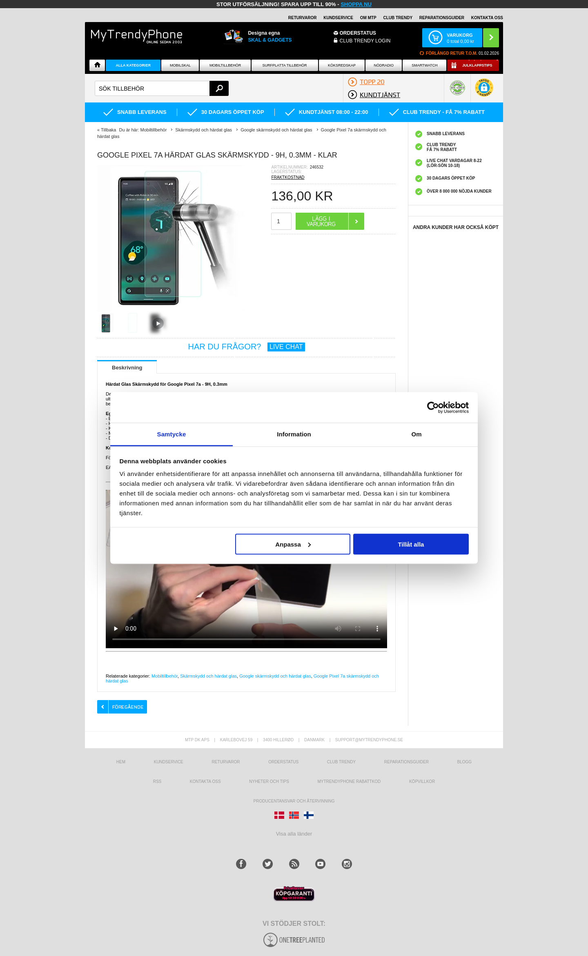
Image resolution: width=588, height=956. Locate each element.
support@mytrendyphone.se (369, 740)
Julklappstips (477, 65)
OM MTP (368, 18)
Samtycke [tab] (171, 434)
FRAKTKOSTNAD (287, 177)
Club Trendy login (365, 41)
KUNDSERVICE (338, 18)
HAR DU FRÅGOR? (246, 346)
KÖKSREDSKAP (342, 65)
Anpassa (293, 543)
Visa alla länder (294, 833)
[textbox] (162, 88)
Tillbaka (108, 129)
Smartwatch (424, 65)
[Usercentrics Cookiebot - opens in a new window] (433, 407)
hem (120, 762)
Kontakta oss (205, 781)
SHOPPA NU (356, 4)
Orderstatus (283, 762)
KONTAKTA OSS (487, 18)
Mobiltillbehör (225, 65)
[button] (484, 91)
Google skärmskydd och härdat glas (275, 676)
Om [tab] (416, 434)
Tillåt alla (411, 543)
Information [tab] (294, 434)
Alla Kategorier (133, 65)
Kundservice (168, 762)
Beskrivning (127, 368)
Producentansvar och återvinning (294, 801)
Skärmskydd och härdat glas (208, 676)
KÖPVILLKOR (422, 781)
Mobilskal (180, 65)
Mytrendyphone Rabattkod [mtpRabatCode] (349, 781)
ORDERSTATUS (358, 33)
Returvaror (226, 762)
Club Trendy (397, 18)
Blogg (464, 762)
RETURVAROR (302, 18)
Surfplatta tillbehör (285, 65)
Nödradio (384, 65)
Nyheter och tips (269, 781)
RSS (157, 781)
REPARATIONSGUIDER (441, 18)
